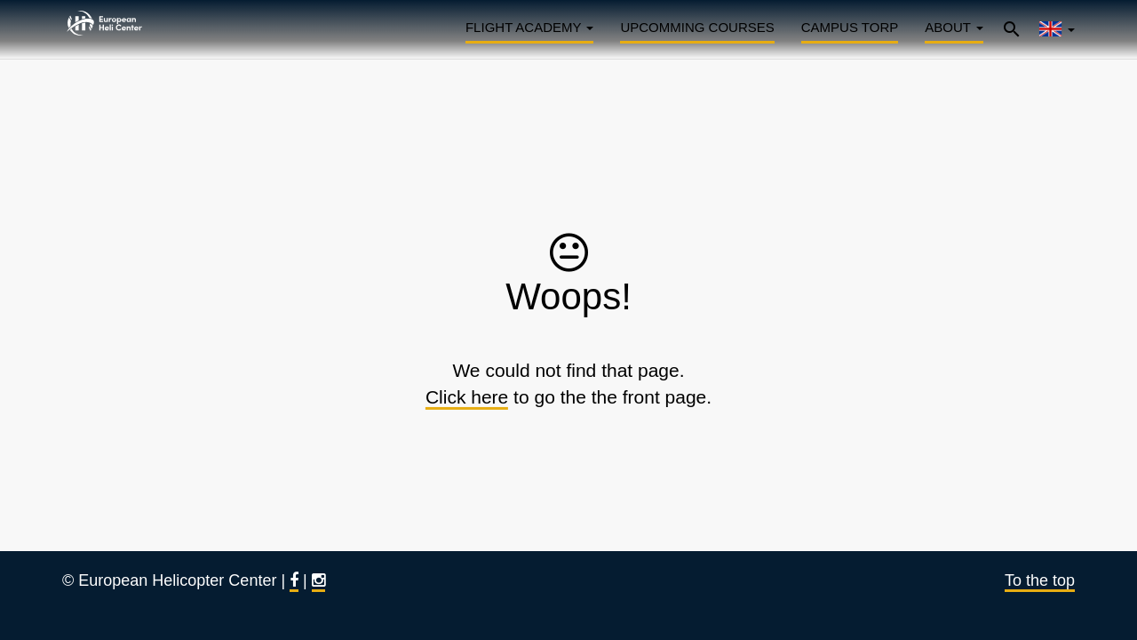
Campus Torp (849, 27)
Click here (466, 397)
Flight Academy (529, 27)
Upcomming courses (697, 27)
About (954, 27)
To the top (1040, 580)
